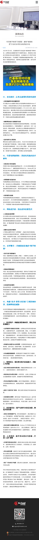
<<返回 (4, 47)
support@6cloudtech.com (19, 526)
